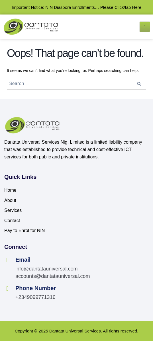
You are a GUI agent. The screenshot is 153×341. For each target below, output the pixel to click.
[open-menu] (144, 26)
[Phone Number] (7, 289)
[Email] (7, 260)
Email (22, 260)
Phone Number (35, 288)
